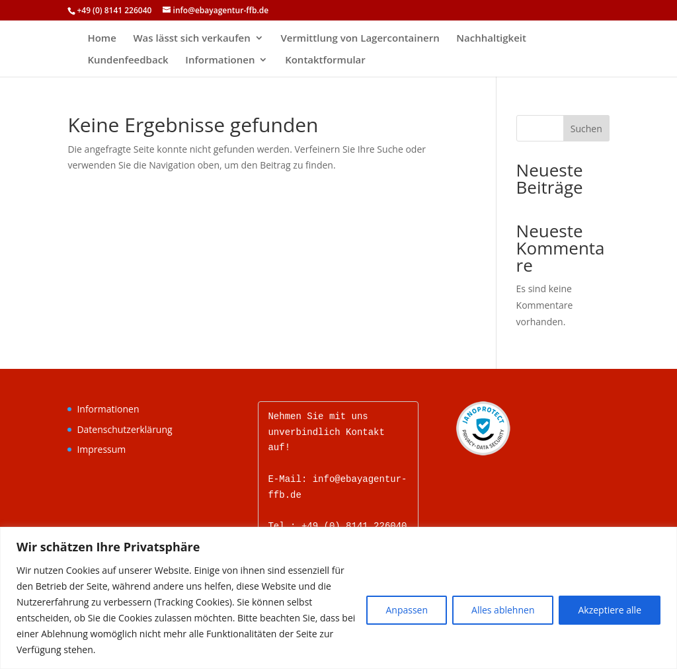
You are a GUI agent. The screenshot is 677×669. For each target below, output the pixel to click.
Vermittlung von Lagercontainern (359, 38)
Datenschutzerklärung (124, 429)
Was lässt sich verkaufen (191, 38)
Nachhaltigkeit (491, 38)
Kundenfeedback (127, 60)
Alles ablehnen (502, 610)
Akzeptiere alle (609, 610)
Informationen (220, 60)
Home (101, 38)
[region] (338, 598)
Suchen (586, 128)
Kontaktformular (325, 60)
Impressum (101, 449)
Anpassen (406, 610)
